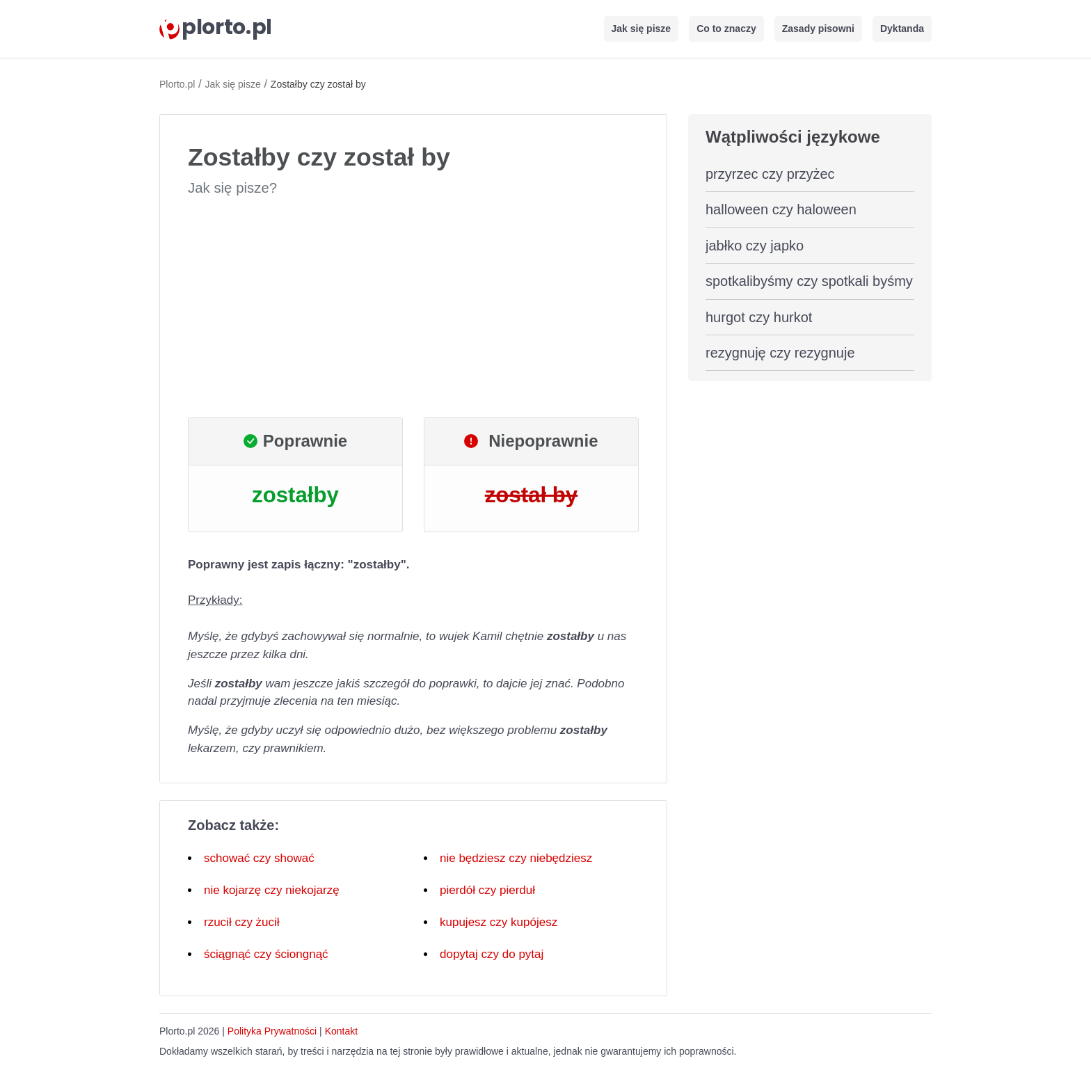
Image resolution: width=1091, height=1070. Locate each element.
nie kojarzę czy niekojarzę (272, 890)
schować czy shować (259, 858)
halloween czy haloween (781, 209)
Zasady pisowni (818, 28)
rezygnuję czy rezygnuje (780, 352)
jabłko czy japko (755, 245)
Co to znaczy (726, 28)
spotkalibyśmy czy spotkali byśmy (809, 281)
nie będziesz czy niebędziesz (516, 858)
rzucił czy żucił (242, 922)
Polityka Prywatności (272, 1031)
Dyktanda (902, 28)
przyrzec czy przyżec (770, 174)
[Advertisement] (413, 307)
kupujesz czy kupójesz (498, 922)
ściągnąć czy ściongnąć (266, 954)
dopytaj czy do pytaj (491, 954)
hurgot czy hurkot (759, 317)
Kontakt (341, 1031)
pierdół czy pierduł (487, 890)
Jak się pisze (641, 28)
